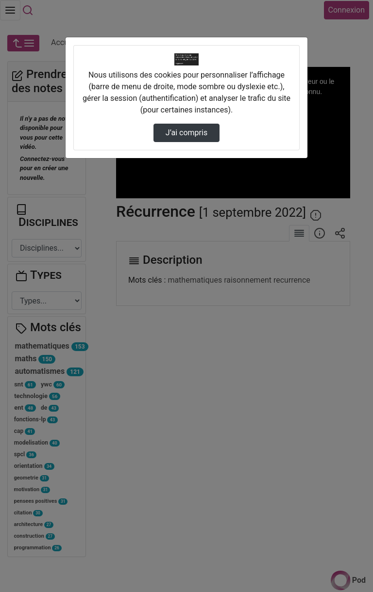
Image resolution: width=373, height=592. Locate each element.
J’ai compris (186, 132)
